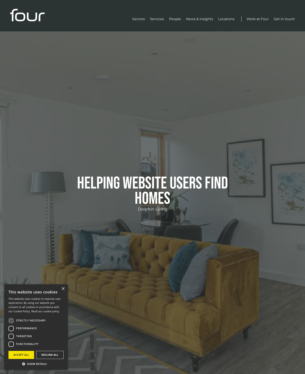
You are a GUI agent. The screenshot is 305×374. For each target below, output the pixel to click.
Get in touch (284, 19)
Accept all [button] (21, 355)
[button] (36, 364)
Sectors (138, 19)
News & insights (199, 19)
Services (157, 19)
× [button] (63, 288)
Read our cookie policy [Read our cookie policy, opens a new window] (45, 311)
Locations (226, 19)
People (175, 19)
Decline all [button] (50, 355)
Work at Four (258, 19)
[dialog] (36, 327)
